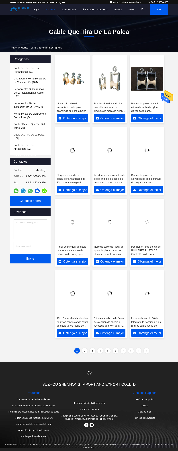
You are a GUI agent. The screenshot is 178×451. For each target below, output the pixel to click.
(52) (25, 147)
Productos (49, 9)
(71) (26, 70)
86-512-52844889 (158, 2)
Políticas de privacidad (144, 418)
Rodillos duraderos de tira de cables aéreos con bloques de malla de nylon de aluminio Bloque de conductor (108, 111)
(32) (28, 105)
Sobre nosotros (67, 9)
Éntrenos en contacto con (94, 9)
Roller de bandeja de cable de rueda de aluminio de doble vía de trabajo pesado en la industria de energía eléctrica (72, 254)
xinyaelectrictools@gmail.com (126, 2)
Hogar (35, 9)
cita (159, 9)
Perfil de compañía (144, 399)
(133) (29, 93)
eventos (117, 9)
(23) (29, 126)
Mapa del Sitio (144, 412)
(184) (30, 80)
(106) (29, 136)
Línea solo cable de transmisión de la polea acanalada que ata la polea (71, 107)
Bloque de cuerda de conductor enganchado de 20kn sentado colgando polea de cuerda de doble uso (71, 182)
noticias (144, 405)
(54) (30, 115)
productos (23, 48)
